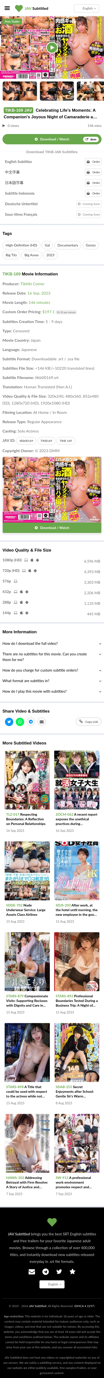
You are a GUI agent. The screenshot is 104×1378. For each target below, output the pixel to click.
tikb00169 (26, 441)
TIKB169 (46, 441)
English (89, 8)
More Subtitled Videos (24, 743)
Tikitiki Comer (32, 283)
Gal (47, 245)
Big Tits (11, 255)
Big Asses (31, 255)
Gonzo (91, 245)
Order (93, 161)
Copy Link (88, 721)
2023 (50, 255)
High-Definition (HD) (21, 245)
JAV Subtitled (37, 1306)
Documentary (67, 245)
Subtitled (36, 8)
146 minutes (39, 302)
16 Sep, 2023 (39, 293)
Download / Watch (67, 139)
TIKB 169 (66, 441)
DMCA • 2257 (84, 1306)
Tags (7, 233)
